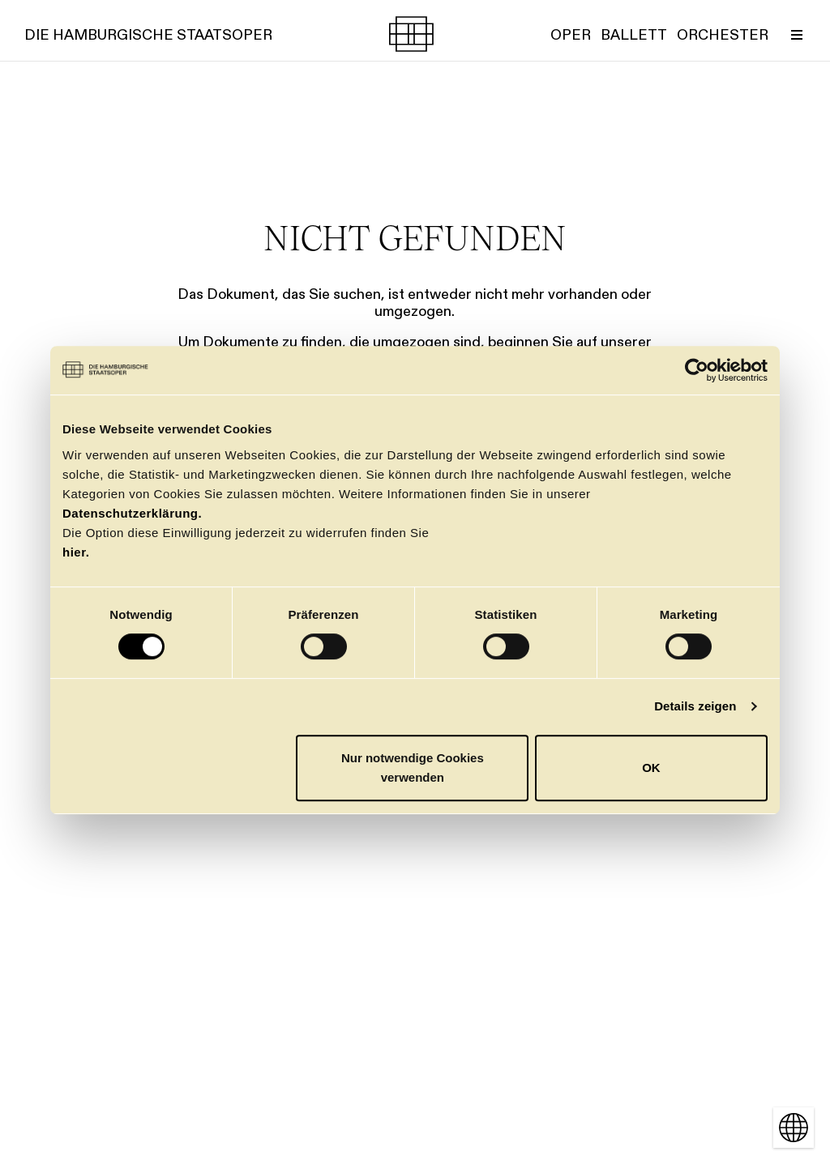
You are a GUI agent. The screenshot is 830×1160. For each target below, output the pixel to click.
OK (651, 767)
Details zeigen (695, 706)
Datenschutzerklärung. (132, 513)
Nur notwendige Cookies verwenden (412, 767)
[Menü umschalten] (796, 34)
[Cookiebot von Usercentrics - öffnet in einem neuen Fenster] (697, 370)
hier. (75, 552)
